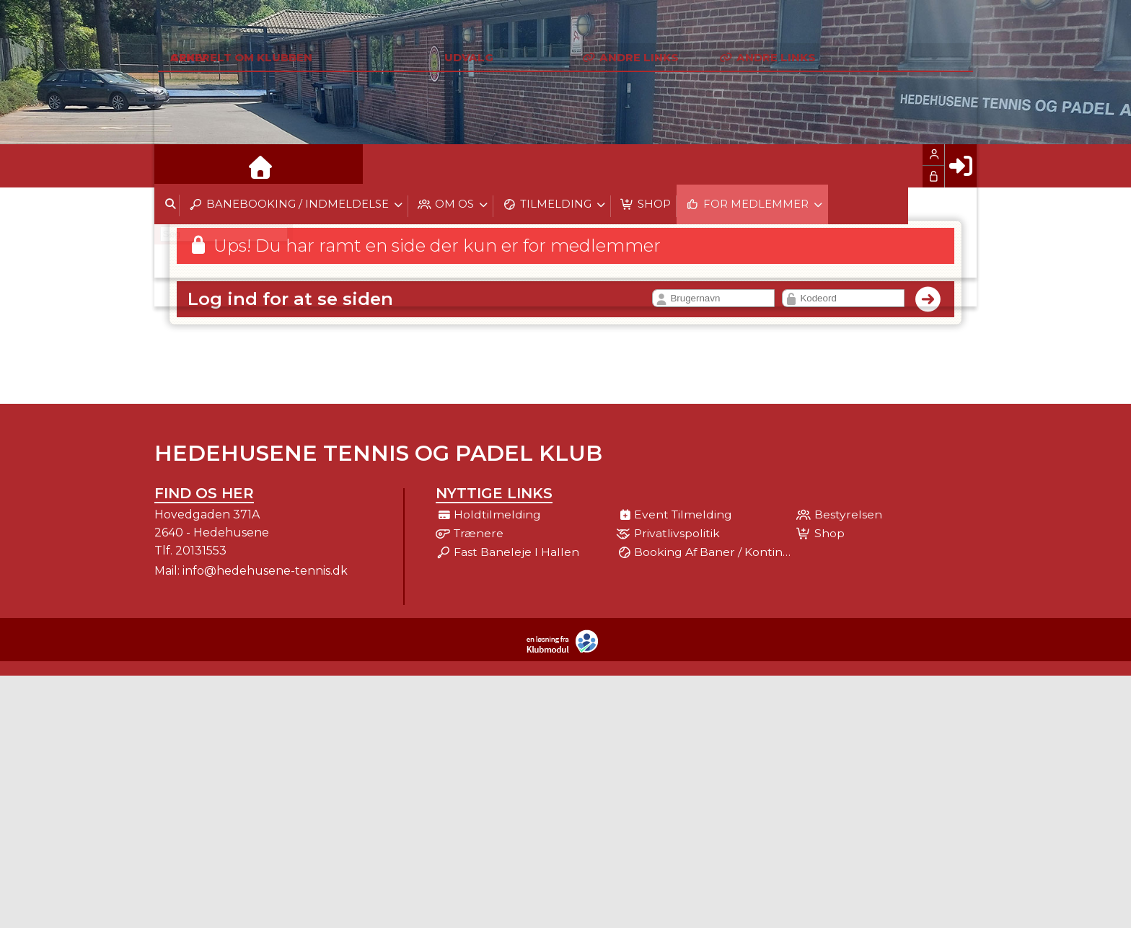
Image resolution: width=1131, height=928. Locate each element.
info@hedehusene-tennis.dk (265, 571)
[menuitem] (176, 165)
